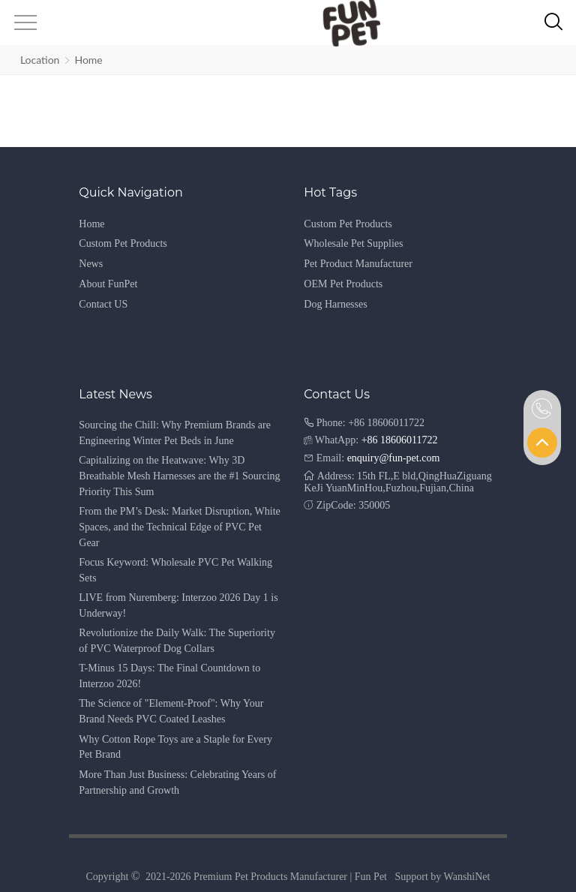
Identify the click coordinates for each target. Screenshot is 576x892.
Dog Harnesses (335, 304)
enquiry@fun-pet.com (393, 458)
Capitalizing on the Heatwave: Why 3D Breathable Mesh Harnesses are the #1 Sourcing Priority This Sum (179, 476)
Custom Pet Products (122, 243)
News (91, 263)
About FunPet (108, 284)
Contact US (103, 304)
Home (88, 59)
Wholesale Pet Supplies (353, 243)
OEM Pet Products (343, 284)
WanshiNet (467, 876)
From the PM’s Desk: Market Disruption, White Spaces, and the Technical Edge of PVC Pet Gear (179, 527)
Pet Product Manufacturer (358, 263)
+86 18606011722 (400, 440)
